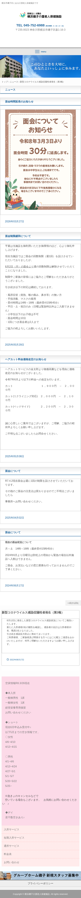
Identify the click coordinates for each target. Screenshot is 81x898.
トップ (5, 82)
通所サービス (11, 846)
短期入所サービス (14, 837)
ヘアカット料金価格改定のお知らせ (25, 359)
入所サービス (11, 829)
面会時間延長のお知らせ (19, 101)
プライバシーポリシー (40, 883)
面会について (13, 471)
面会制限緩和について (18, 236)
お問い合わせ (11, 862)
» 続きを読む (73, 603)
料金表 (8, 854)
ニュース (14, 82)
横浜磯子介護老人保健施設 (40, 15)
